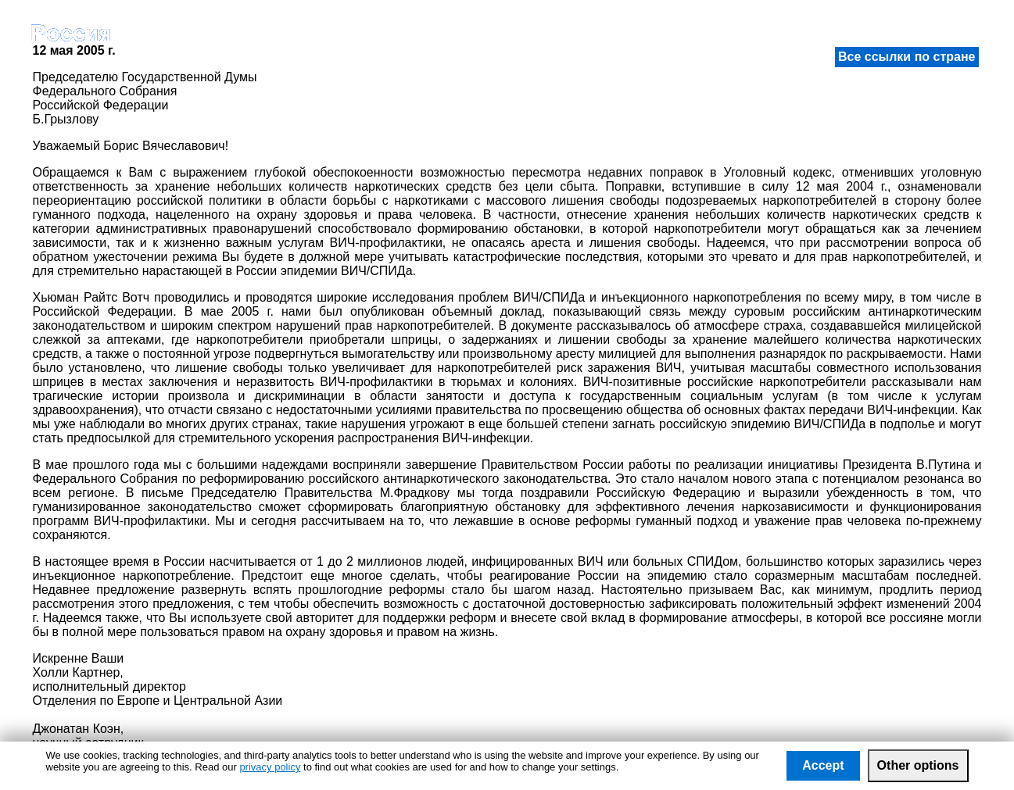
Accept (823, 765)
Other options (918, 765)
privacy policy (269, 767)
